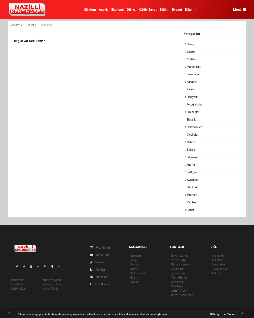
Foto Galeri (100, 247)
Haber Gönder (51, 288)
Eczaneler (177, 268)
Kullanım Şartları (52, 280)
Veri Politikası (18, 288)
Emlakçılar (192, 112)
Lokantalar (192, 74)
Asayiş (103, 9)
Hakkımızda (17, 280)
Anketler (217, 260)
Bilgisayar (192, 157)
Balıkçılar (191, 172)
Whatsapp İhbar (52, 284)
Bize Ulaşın (99, 284)
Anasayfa (16, 24)
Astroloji (217, 273)
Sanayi (190, 44)
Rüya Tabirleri (220, 268)
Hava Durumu (179, 255)
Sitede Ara (218, 255)
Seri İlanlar (31, 24)
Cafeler (190, 142)
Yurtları (190, 59)
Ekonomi (117, 9)
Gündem (90, 9)
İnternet (191, 194)
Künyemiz (99, 277)
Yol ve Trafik (178, 260)
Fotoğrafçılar (193, 104)
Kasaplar (191, 81)
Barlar (189, 210)
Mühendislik (193, 66)
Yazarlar (98, 262)
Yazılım (190, 202)
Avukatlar (192, 179)
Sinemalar (177, 282)
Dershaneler (193, 127)
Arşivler (97, 269)
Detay (214, 314)
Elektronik (192, 187)
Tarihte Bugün (179, 277)
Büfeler (190, 149)
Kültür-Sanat (147, 9)
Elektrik (190, 119)
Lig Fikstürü (178, 273)
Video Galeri (100, 255)
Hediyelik (191, 97)
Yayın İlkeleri (17, 284)
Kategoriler (47, 24)
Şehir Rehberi (179, 290)
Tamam (230, 314)
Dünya (131, 9)
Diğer (189, 9)
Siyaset (176, 9)
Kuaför (190, 164)
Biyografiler (219, 264)
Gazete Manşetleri (182, 295)
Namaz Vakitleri (180, 264)
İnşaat (189, 89)
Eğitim (164, 9)
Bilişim (190, 51)
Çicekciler (191, 134)
